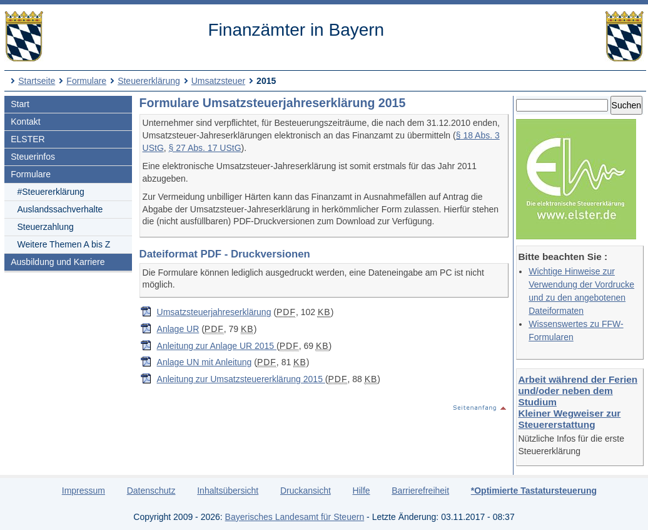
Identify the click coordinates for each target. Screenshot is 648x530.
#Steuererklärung (50, 192)
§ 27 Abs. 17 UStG (205, 148)
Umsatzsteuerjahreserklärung (214, 312)
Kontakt (25, 122)
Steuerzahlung (45, 227)
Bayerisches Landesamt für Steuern (295, 517)
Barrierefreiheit (420, 491)
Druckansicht (305, 491)
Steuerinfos (33, 157)
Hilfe (361, 491)
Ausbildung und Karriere (57, 262)
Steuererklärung (149, 81)
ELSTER (27, 139)
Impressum (83, 491)
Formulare (86, 81)
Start (20, 104)
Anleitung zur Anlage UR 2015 (216, 346)
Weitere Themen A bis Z (63, 244)
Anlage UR (178, 329)
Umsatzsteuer (218, 81)
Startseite (36, 81)
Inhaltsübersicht (227, 491)
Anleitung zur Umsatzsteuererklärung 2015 (241, 379)
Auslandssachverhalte (60, 209)
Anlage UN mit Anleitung (204, 362)
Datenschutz (151, 491)
